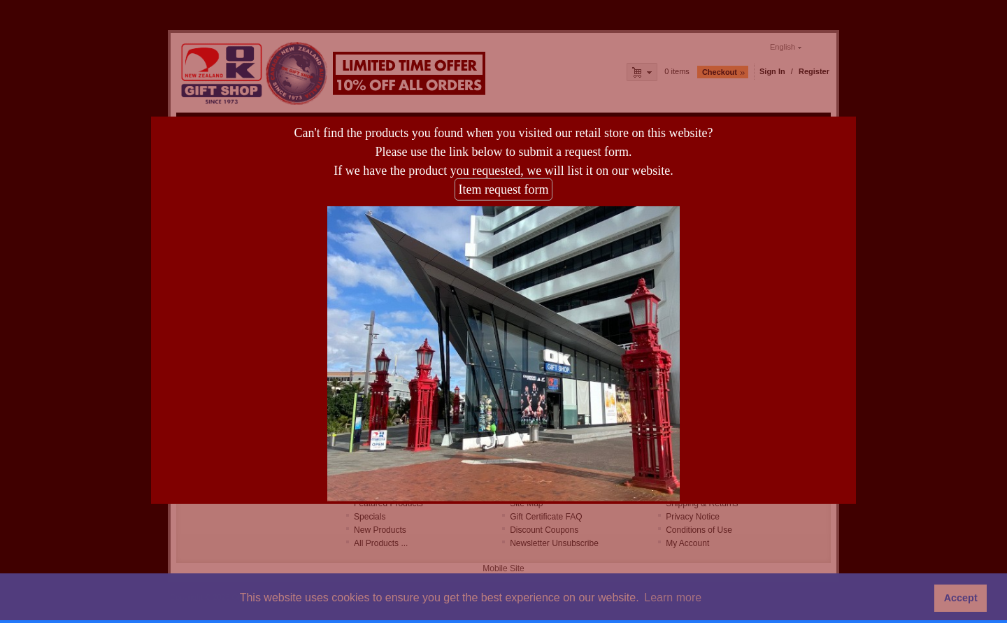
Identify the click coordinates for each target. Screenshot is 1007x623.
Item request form (504, 185)
